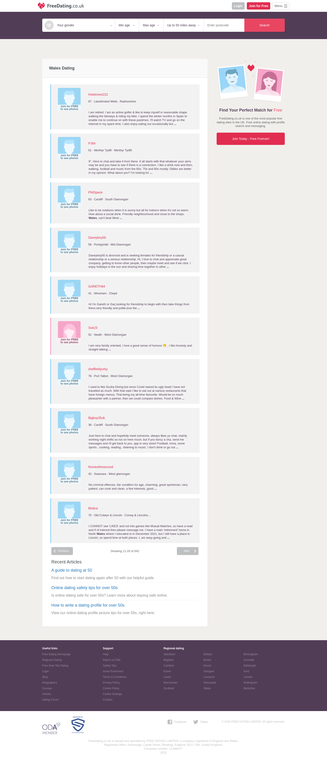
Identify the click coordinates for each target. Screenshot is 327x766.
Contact (107, 699)
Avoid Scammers (113, 671)
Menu (278, 6)
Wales (207, 688)
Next (186, 551)
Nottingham (250, 682)
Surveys (47, 688)
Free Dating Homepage (56, 654)
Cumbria (169, 665)
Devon (207, 665)
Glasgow (208, 671)
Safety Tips (109, 665)
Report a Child (111, 660)
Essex (167, 671)
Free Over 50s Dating (55, 665)
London (248, 677)
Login (238, 6)
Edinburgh (249, 665)
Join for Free (258, 6)
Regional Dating (52, 660)
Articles (46, 694)
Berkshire (249, 688)
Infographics (49, 682)
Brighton (169, 660)
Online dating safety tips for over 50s (84, 587)
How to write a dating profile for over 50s (87, 605)
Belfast (207, 654)
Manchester (171, 682)
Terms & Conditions (114, 677)
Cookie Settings (112, 694)
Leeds (167, 677)
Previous (63, 551)
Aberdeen (169, 654)
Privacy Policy (111, 682)
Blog (45, 677)
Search (265, 25)
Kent (246, 671)
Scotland (169, 688)
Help (106, 654)
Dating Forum (50, 699)
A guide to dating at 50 (71, 570)
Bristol (207, 660)
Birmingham (250, 654)
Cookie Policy (111, 688)
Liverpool (209, 677)
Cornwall (248, 660)
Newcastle (209, 682)
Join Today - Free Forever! (250, 139)
